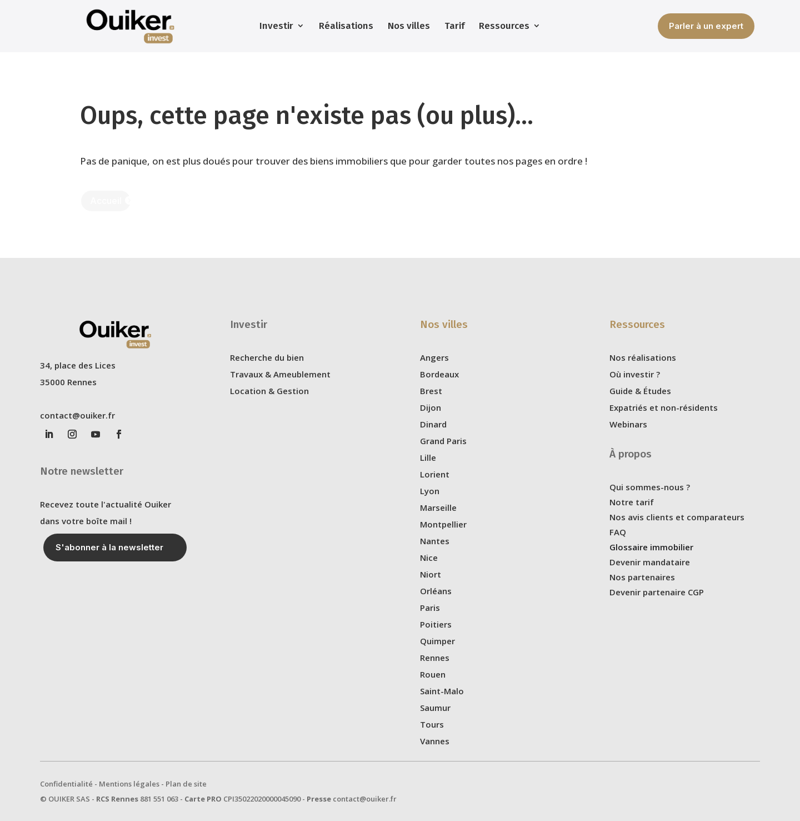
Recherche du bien (267, 357)
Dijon (430, 407)
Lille (428, 457)
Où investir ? (634, 374)
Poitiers (436, 624)
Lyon (429, 490)
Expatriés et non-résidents (663, 407)
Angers (434, 357)
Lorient (434, 474)
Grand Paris (443, 440)
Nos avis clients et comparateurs (676, 517)
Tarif (454, 26)
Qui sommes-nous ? (649, 486)
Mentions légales (129, 784)
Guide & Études (640, 390)
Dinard (433, 424)
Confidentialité (66, 784)
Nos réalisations (642, 357)
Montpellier (443, 524)
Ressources (504, 26)
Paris (430, 607)
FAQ (617, 532)
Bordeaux (439, 374)
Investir (276, 26)
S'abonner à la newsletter (109, 547)
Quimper (437, 640)
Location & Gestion (269, 390)
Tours (432, 724)
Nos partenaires (642, 577)
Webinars (628, 424)
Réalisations (346, 26)
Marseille (438, 507)
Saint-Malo (442, 690)
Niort (430, 574)
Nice (429, 557)
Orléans (436, 590)
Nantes (434, 540)
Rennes (434, 657)
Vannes (434, 741)
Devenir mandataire (649, 562)
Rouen (433, 674)
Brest (431, 390)
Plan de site (186, 784)
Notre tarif (631, 501)
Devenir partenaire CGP (656, 592)
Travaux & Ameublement (280, 374)
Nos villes (409, 26)
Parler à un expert (706, 26)
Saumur (435, 707)
